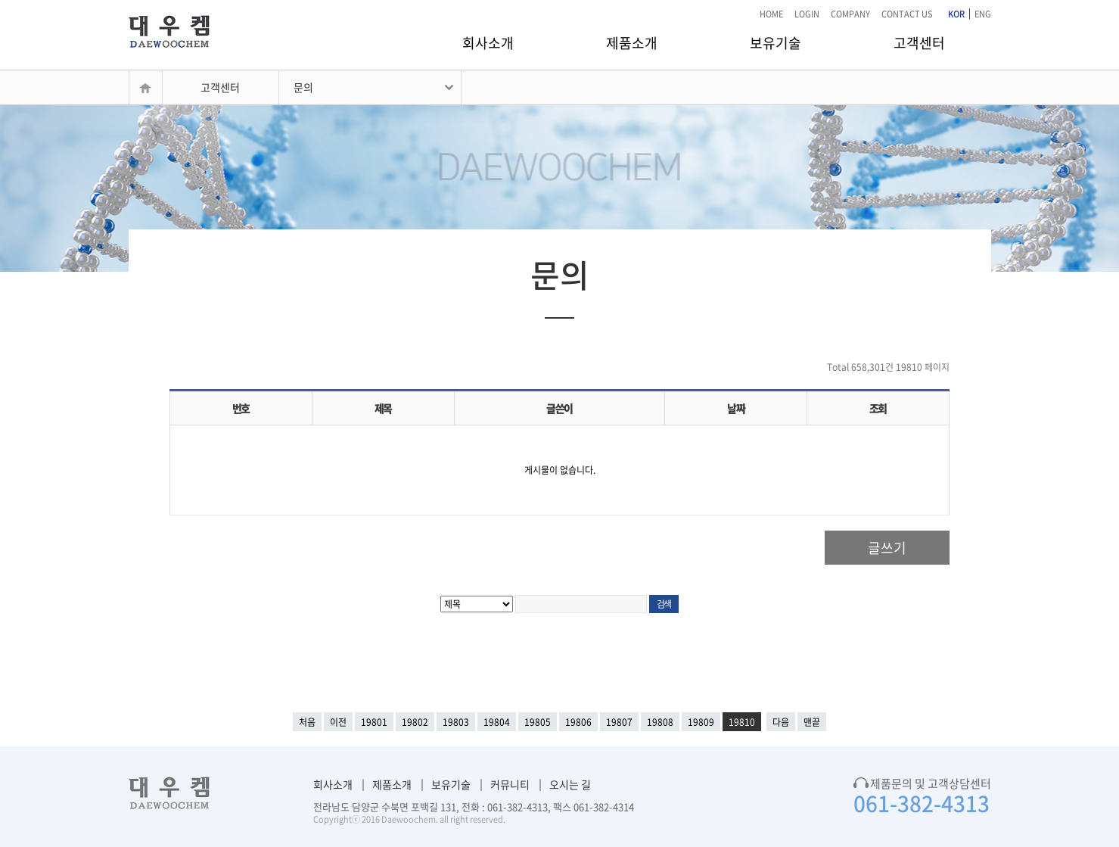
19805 (537, 722)
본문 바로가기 (0, 0)
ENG (982, 14)
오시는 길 (570, 784)
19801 (374, 722)
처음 (307, 722)
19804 (496, 722)
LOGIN (806, 14)
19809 (701, 722)
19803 (456, 722)
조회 (878, 408)
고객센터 (919, 43)
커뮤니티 (510, 784)
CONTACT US (907, 14)
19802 (415, 722)
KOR (956, 14)
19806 (578, 722)
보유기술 (775, 43)
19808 (660, 722)
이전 (338, 722)
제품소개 (631, 43)
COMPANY (850, 14)
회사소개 (488, 43)
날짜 (735, 408)
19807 (619, 722)
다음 (780, 722)
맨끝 (812, 722)
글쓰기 (887, 547)
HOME (771, 14)
